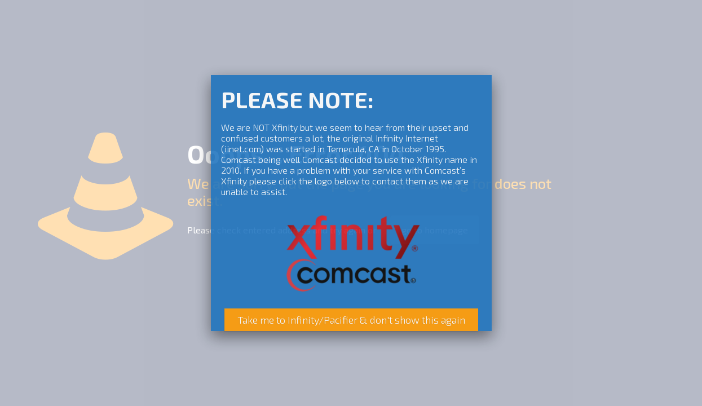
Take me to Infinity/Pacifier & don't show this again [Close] (351, 320)
